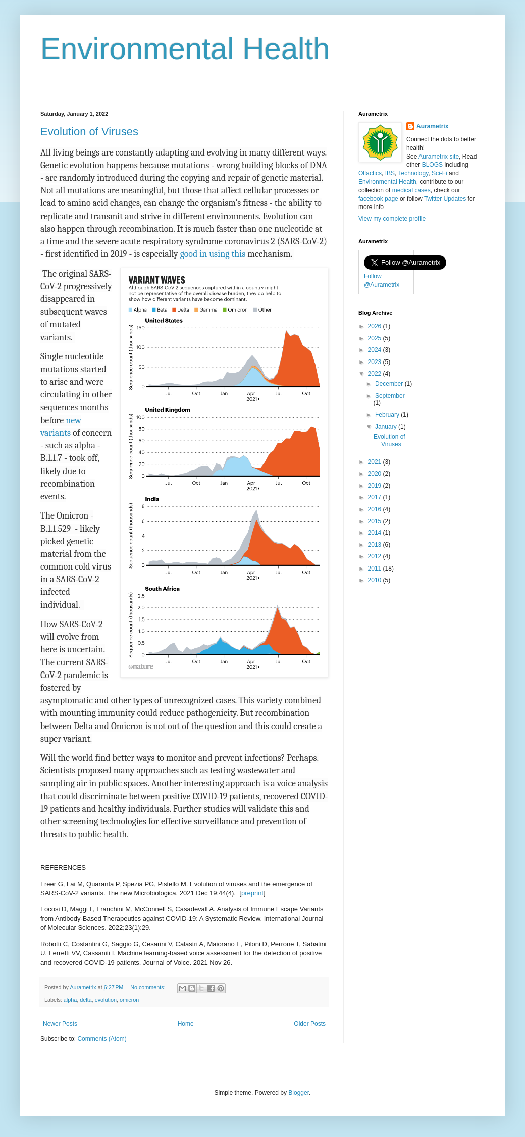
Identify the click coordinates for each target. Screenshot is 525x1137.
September (390, 395)
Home (186, 1023)
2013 (375, 544)
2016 (375, 509)
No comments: (148, 987)
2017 (375, 497)
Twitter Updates (445, 198)
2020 (375, 473)
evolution (106, 1000)
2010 (375, 580)
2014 (375, 532)
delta (85, 1000)
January (386, 426)
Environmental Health (185, 49)
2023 (375, 362)
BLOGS (432, 164)
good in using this (213, 254)
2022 (375, 373)
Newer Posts (60, 1023)
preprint (252, 893)
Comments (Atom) (101, 1038)
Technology (413, 173)
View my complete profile (392, 218)
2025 (375, 338)
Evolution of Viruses (89, 131)
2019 (375, 485)
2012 (375, 556)
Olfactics (370, 173)
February (388, 414)
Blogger (298, 1092)
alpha (70, 1000)
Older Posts (310, 1023)
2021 (375, 462)
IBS (390, 173)
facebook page (378, 198)
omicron (129, 1000)
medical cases (411, 190)
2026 (375, 326)
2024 (375, 349)
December (390, 383)
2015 (375, 521)
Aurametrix (432, 126)
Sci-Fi (439, 173)
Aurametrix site (438, 156)
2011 (375, 568)
